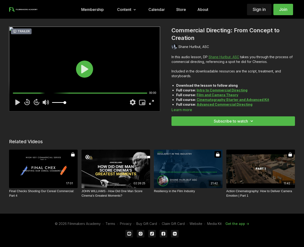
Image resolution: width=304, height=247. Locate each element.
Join (283, 9)
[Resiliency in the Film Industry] (188, 191)
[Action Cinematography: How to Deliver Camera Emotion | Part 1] (260, 193)
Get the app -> (237, 224)
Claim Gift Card (173, 224)
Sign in (259, 9)
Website (196, 224)
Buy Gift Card (146, 224)
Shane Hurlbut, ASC (224, 57)
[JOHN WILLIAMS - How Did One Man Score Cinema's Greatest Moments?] (115, 193)
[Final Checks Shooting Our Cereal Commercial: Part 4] (43, 193)
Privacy (126, 224)
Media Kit (214, 224)
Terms (110, 224)
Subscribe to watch (234, 121)
